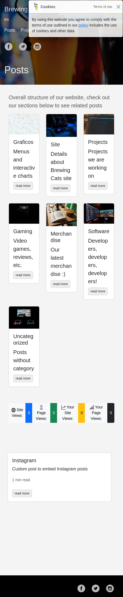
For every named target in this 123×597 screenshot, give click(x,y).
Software (98, 231)
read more (23, 186)
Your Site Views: (67, 413)
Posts (9, 30)
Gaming (22, 231)
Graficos (23, 142)
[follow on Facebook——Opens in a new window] (10, 44)
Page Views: (41, 413)
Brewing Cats (23, 9)
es (6, 19)
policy (83, 25)
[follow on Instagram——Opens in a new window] (112, 586)
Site (55, 144)
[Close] (118, 7)
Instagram (24, 460)
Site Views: (17, 413)
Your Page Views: (96, 413)
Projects (98, 142)
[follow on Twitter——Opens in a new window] (25, 44)
